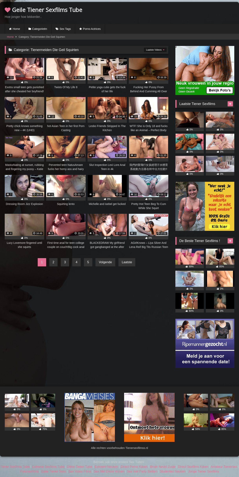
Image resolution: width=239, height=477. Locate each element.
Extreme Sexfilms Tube (48, 466)
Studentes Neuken (173, 471)
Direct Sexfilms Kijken (193, 466)
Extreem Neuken (106, 466)
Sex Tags (65, 28)
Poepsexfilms (29, 471)
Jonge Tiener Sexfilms (203, 471)
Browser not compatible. (188, 12)
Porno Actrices (92, 28)
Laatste (127, 262)
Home (16, 28)
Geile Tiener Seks (53, 471)
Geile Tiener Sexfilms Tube (43, 10)
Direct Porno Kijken (134, 466)
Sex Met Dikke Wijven (109, 471)
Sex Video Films (80, 471)
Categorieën (39, 28)
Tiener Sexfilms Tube (15, 466)
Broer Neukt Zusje (162, 466)
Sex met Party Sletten (142, 471)
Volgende (105, 262)
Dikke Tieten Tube (79, 466)
